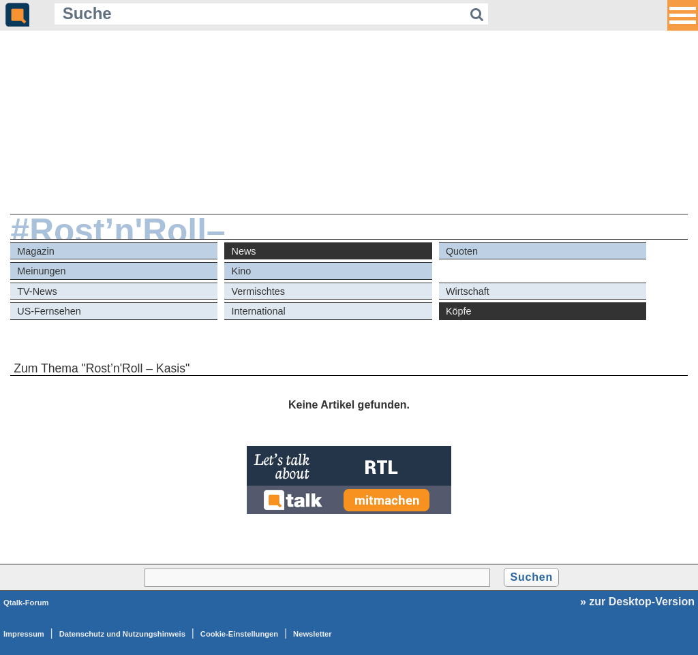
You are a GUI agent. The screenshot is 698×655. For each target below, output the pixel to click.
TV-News (37, 291)
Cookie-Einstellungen (239, 634)
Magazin (35, 251)
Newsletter (312, 634)
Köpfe (459, 311)
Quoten (462, 251)
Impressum (23, 634)
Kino (242, 271)
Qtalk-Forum (26, 602)
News (244, 251)
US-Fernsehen (49, 311)
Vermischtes (258, 291)
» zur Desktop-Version (637, 601)
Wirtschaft (467, 291)
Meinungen (41, 271)
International (259, 311)
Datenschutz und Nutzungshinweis (122, 634)
